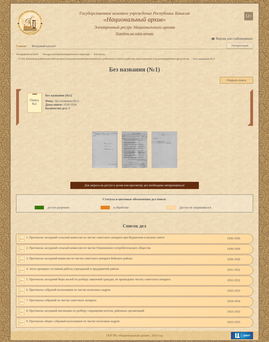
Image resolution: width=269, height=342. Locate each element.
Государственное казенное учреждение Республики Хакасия (135, 20)
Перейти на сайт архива (134, 34)
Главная (21, 46)
